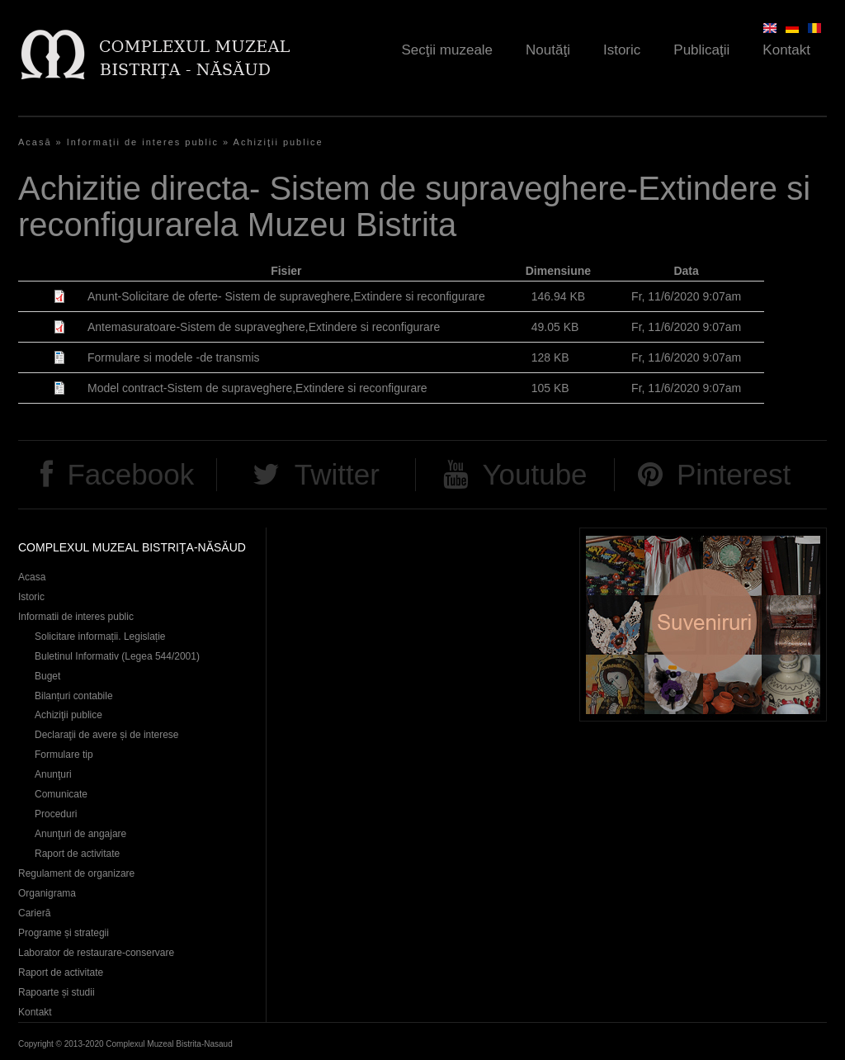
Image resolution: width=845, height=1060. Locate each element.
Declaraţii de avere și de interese (107, 735)
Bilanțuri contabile (74, 696)
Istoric (621, 50)
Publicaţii (701, 50)
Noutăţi (548, 50)
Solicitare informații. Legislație (100, 636)
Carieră (34, 913)
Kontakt (786, 50)
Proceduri (56, 814)
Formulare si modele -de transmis (173, 357)
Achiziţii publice (278, 142)
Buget (47, 676)
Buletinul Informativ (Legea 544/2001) (117, 656)
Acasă (35, 142)
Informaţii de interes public (143, 142)
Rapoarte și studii (56, 992)
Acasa (31, 577)
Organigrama (47, 893)
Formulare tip (64, 754)
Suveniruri (703, 625)
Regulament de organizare (76, 873)
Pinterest (734, 474)
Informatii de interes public (76, 616)
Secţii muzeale (447, 50)
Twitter (337, 474)
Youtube (534, 474)
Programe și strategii (63, 933)
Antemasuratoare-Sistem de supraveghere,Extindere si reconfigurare (263, 327)
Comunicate (61, 794)
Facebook (130, 474)
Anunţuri (53, 774)
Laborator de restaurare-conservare (96, 952)
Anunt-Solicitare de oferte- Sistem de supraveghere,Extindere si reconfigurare (286, 296)
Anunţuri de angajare (80, 834)
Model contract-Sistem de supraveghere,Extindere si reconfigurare (257, 388)
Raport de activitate (77, 853)
